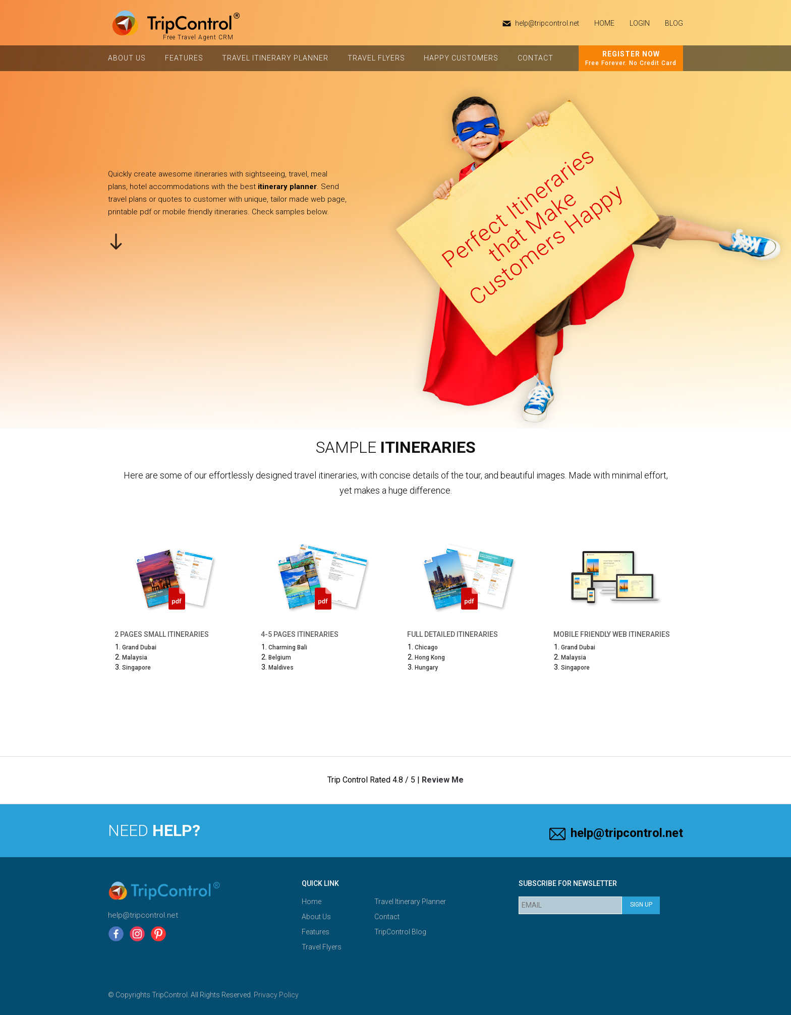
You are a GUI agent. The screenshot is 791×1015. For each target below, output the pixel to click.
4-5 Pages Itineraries (299, 634)
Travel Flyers (376, 58)
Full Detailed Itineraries (452, 634)
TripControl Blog (400, 932)
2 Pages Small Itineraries (162, 634)
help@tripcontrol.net (547, 23)
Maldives (281, 667)
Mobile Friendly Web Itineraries (611, 634)
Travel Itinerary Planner (275, 58)
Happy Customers (461, 58)
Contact (535, 58)
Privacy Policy (276, 995)
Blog (674, 23)
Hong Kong (430, 657)
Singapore (136, 667)
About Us (127, 58)
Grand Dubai (139, 647)
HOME (604, 23)
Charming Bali (287, 647)
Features (184, 58)
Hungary (426, 667)
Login (640, 23)
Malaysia (134, 657)
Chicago (426, 647)
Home (311, 902)
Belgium (279, 657)
